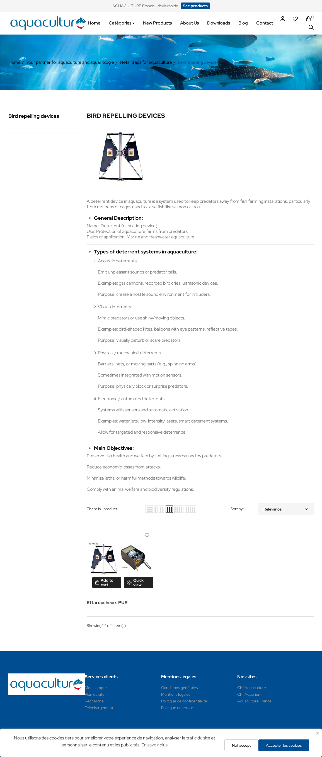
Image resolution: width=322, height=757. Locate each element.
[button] (195, 6)
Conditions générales (179, 687)
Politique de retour (177, 707)
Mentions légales (175, 694)
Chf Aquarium (249, 694)
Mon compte (96, 687)
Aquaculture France (254, 701)
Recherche (94, 701)
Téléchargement (99, 707)
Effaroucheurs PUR (107, 602)
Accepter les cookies (284, 745)
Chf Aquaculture (251, 687)
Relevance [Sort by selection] (285, 509)
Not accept (241, 745)
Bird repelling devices (33, 116)
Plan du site (95, 694)
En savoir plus (154, 745)
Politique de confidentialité (184, 701)
